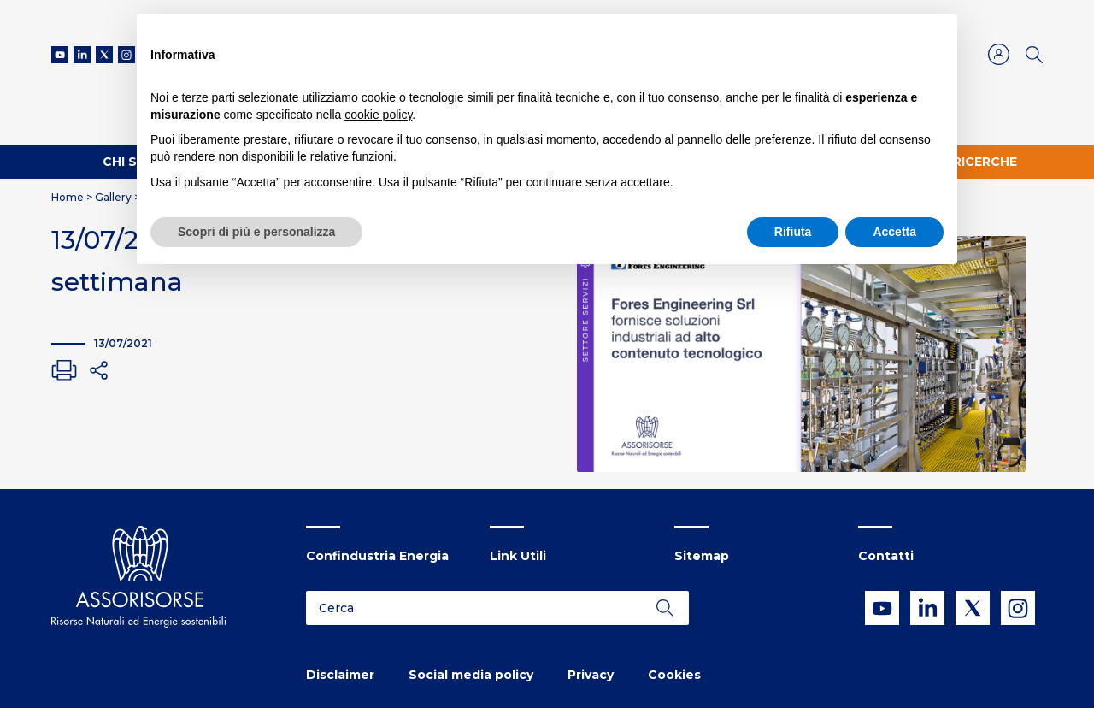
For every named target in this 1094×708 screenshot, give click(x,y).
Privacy (591, 674)
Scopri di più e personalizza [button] (256, 232)
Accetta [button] (894, 232)
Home (67, 197)
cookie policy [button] (378, 114)
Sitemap (701, 555)
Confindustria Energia (377, 555)
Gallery (113, 197)
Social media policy (471, 674)
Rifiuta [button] (793, 232)
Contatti (886, 555)
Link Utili (518, 555)
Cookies (674, 674)
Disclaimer (340, 674)
